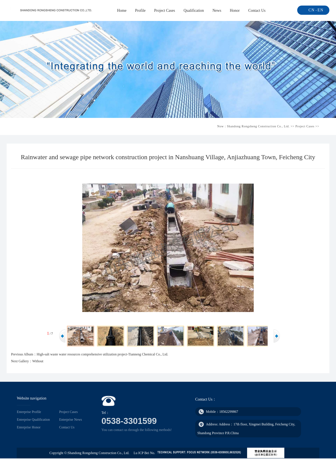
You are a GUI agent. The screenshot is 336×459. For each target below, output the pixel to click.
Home (121, 10)
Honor (235, 10)
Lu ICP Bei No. (144, 453)
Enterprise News (70, 419)
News (217, 10)
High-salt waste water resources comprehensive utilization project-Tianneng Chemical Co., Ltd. (102, 354)
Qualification (194, 10)
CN (311, 10)
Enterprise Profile (29, 412)
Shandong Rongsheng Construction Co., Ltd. (258, 126)
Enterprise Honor (28, 427)
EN (321, 10)
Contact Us (257, 10)
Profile (140, 10)
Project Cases (164, 10)
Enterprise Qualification (33, 419)
